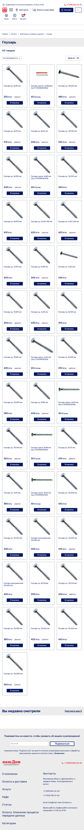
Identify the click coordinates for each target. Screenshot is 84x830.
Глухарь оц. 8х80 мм (39, 402)
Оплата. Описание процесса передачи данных (20, 814)
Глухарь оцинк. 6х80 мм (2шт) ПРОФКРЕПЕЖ (41, 177)
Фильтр (71, 58)
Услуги (6, 789)
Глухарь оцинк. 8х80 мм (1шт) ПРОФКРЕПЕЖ (41, 449)
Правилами (59, 753)
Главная (5, 34)
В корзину (14, 103)
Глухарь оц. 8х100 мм (67, 357)
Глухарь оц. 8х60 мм (39, 131)
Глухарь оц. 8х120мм (39, 583)
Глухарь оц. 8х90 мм (12, 131)
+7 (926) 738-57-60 (51, 795)
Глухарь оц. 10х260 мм (67, 86)
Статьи (7, 804)
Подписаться (62, 743)
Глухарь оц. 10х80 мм (12, 312)
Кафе (5, 797)
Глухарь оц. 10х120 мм (67, 583)
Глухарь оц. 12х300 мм (67, 493)
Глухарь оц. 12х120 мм (13, 538)
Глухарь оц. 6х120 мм (12, 267)
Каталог (68, 10)
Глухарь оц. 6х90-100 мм (68, 221)
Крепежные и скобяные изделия (31, 34)
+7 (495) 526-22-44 (74, 5)
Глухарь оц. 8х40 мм (12, 86)
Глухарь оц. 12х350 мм (13, 402)
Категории (9, 823)
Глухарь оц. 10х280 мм (13, 674)
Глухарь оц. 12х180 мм (13, 628)
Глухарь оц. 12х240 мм (67, 538)
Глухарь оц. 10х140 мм (67, 131)
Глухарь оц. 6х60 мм (66, 267)
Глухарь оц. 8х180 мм (12, 176)
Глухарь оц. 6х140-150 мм (41, 221)
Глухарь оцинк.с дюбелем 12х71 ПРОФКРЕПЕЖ (41, 87)
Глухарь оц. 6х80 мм (39, 267)
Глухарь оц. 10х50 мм (12, 357)
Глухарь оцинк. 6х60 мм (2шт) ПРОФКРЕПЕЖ (41, 358)
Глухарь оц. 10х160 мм (40, 628)
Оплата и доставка (14, 781)
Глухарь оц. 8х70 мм (66, 448)
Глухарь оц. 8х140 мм (67, 312)
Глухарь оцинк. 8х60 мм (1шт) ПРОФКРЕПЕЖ (41, 494)
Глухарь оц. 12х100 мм (67, 176)
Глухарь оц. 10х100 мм (13, 448)
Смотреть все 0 (73, 711)
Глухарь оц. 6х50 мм (12, 493)
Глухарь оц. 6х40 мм (39, 312)
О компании (9, 773)
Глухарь (49, 34)
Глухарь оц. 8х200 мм (13, 221)
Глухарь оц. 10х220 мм (67, 628)
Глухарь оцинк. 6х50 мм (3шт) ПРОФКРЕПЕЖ (68, 403)
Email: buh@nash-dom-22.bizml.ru (57, 802)
